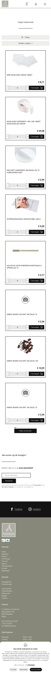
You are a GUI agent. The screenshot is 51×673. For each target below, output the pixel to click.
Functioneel (20, 665)
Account (5, 577)
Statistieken (31, 665)
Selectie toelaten (24, 669)
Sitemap (5, 547)
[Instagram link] (34, 509)
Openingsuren (7, 632)
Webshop (5, 554)
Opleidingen (6, 571)
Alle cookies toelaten (36, 669)
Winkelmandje (6, 584)
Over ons (5, 561)
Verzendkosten (7, 591)
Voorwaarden (6, 589)
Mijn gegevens (7, 582)
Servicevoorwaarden (8, 487)
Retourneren (6, 593)
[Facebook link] (16, 509)
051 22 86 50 (7, 623)
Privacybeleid (37, 485)
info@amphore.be (9, 626)
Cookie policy (34, 660)
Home (4, 552)
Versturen (9, 481)
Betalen (4, 596)
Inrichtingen (6, 559)
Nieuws (4, 563)
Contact (4, 568)
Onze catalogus (7, 566)
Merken (4, 556)
